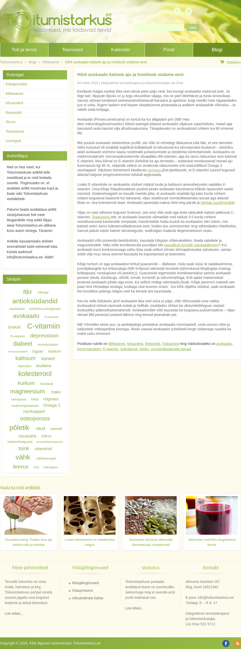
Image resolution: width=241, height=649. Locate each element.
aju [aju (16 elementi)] (27, 291)
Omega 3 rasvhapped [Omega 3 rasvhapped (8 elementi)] (41, 408)
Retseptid (152, 344)
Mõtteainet (50, 62)
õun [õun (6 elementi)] (36, 467)
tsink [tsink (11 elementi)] (23, 448)
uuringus (155, 170)
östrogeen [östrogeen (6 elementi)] (50, 467)
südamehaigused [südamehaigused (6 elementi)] (20, 442)
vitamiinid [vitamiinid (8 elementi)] (43, 448)
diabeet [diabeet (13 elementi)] (22, 343)
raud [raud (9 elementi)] (40, 428)
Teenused (72, 49)
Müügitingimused (85, 583)
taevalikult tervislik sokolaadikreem (192, 245)
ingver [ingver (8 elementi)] (37, 351)
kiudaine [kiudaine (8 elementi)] (43, 365)
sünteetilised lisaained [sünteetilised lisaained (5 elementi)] (49, 441)
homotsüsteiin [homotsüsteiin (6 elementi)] (48, 344)
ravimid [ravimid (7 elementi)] (56, 429)
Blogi (217, 49)
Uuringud (13, 141)
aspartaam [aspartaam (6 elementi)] (17, 309)
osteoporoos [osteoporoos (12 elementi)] (35, 418)
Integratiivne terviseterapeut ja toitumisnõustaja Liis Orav (142, 83)
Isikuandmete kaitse (87, 598)
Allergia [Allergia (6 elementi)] (43, 292)
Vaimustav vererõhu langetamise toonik (211, 542)
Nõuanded (135, 344)
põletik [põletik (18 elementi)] (19, 427)
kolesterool (129, 349)
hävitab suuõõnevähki (218, 203)
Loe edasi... (14, 613)
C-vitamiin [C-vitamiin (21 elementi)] (43, 326)
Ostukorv (230, 62)
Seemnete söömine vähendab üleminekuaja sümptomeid (151, 542)
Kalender (120, 49)
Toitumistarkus (11, 62)
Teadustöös (101, 217)
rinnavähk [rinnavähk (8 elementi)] (28, 436)
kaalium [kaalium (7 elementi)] (54, 351)
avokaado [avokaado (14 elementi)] (26, 315)
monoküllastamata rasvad (171, 349)
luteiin (144, 349)
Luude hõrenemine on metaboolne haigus (90, 542)
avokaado (224, 344)
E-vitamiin (110, 349)
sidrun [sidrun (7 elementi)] (46, 436)
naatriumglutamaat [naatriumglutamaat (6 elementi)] (25, 405)
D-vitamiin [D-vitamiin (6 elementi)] (17, 336)
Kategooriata (16, 84)
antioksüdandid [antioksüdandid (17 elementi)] (35, 301)
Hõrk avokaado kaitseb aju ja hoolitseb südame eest (106, 62)
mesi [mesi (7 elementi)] (35, 399)
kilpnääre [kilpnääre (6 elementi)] (25, 366)
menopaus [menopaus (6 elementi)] (18, 399)
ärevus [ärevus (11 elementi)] (21, 466)
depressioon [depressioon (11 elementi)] (44, 335)
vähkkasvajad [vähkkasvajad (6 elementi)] (46, 458)
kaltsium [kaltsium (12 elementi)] (25, 358)
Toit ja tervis (24, 49)
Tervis (10, 122)
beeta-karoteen (89, 349)
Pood (168, 49)
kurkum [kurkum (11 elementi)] (26, 383)
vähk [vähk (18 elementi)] (23, 457)
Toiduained (170, 344)
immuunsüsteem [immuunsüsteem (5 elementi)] (18, 351)
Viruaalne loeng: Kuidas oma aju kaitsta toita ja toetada (28, 542)
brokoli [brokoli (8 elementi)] (14, 327)
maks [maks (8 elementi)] (56, 392)
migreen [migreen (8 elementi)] (51, 399)
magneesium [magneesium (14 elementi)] (27, 391)
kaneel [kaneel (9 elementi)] (48, 358)
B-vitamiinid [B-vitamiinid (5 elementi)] (52, 316)
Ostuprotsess (82, 590)
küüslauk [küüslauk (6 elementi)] (46, 384)
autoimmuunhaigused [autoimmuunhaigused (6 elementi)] (45, 309)
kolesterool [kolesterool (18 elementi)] (34, 373)
